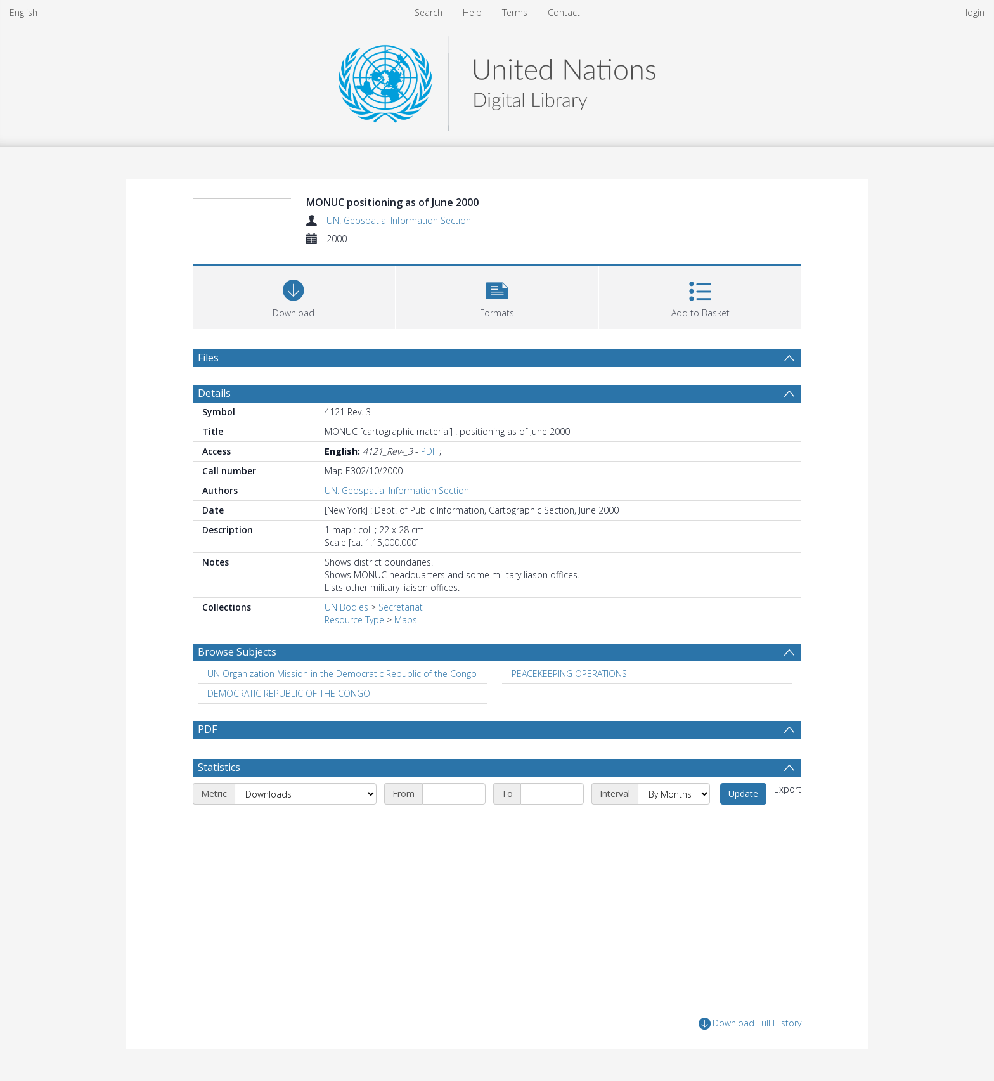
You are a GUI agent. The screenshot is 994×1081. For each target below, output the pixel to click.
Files (208, 358)
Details (214, 393)
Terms (514, 12)
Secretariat (400, 607)
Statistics (219, 767)
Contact (564, 12)
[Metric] (306, 794)
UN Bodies (346, 607)
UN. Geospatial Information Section (398, 220)
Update (743, 793)
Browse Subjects (237, 652)
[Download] (294, 296)
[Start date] (454, 794)
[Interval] (674, 794)
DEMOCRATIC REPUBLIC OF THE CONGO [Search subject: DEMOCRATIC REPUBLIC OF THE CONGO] (288, 693)
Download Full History (750, 1023)
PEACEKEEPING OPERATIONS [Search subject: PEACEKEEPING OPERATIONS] (569, 674)
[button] (497, 296)
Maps (405, 620)
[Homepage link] (497, 80)
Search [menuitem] (428, 12)
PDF (429, 451)
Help (472, 12)
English (23, 12)
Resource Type (354, 620)
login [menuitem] (974, 12)
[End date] (552, 794)
